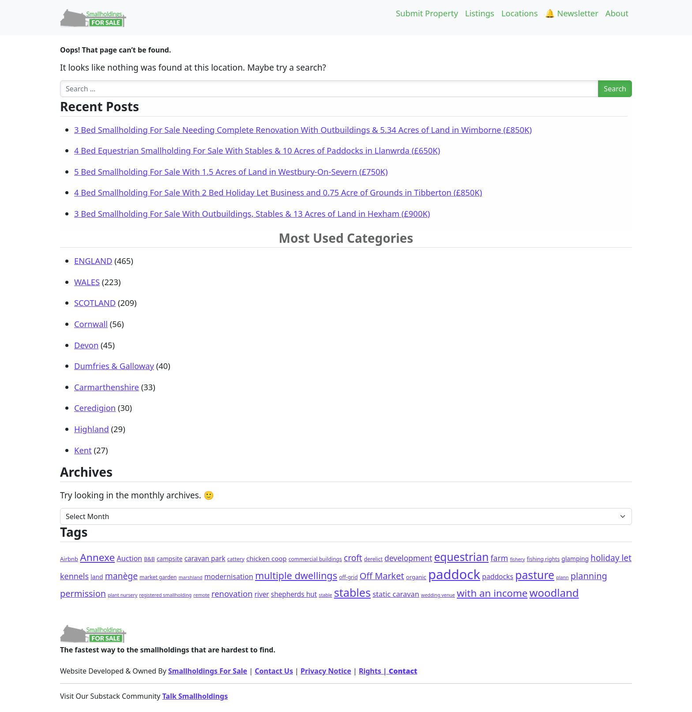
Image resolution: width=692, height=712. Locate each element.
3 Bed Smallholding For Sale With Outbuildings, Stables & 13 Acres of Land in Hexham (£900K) (252, 213)
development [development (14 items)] (408, 558)
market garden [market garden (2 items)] (158, 577)
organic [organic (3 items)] (416, 577)
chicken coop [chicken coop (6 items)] (266, 558)
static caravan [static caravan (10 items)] (395, 594)
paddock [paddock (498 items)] (454, 574)
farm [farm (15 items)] (499, 558)
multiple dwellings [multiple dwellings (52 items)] (296, 575)
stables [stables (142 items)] (352, 592)
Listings (479, 13)
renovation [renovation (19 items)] (232, 593)
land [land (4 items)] (96, 577)
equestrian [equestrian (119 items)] (461, 557)
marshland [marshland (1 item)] (191, 577)
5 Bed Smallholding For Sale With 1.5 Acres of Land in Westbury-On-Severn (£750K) (230, 171)
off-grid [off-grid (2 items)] (348, 577)
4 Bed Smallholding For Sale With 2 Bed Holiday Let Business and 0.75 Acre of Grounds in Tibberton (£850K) (278, 192)
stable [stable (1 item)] (325, 595)
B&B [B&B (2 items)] (149, 559)
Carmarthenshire (106, 386)
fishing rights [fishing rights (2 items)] (543, 559)
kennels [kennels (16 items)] (74, 576)
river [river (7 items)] (262, 594)
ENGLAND (93, 260)
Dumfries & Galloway (114, 365)
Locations (519, 13)
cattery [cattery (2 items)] (235, 559)
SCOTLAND (95, 302)
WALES (87, 281)
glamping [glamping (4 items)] (575, 558)
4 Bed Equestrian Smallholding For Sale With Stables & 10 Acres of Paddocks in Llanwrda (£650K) (257, 150)
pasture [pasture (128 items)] (534, 575)
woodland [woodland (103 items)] (554, 592)
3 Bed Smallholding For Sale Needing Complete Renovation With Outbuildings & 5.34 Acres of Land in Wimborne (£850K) (303, 129)
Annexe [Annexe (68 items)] (97, 557)
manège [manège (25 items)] (121, 576)
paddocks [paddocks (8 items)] (497, 576)
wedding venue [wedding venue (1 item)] (438, 595)
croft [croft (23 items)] (353, 558)
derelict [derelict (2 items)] (373, 559)
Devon (86, 344)
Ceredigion (95, 407)
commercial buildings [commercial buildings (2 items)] (315, 559)
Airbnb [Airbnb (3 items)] (69, 559)
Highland (91, 428)
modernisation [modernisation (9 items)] (228, 576)
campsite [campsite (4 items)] (170, 558)
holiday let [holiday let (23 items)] (611, 558)
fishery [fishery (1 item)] (517, 559)
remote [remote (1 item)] (201, 595)
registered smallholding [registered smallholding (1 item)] (165, 595)
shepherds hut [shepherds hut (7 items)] (294, 594)
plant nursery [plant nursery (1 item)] (122, 595)
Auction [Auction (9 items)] (129, 558)
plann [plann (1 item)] (562, 577)
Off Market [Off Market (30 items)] (382, 576)
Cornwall (91, 323)
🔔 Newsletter (571, 13)
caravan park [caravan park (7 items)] (205, 558)
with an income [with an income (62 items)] (492, 593)
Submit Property (427, 13)
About (617, 13)
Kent (83, 450)
